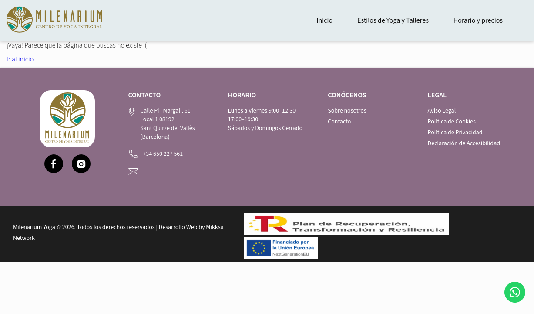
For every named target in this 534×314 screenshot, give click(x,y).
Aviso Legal (442, 110)
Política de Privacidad (455, 132)
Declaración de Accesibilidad (464, 143)
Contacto (339, 121)
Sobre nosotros (347, 110)
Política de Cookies (452, 121)
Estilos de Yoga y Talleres (393, 20)
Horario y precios (478, 20)
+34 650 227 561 (163, 154)
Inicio (324, 20)
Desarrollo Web (178, 227)
